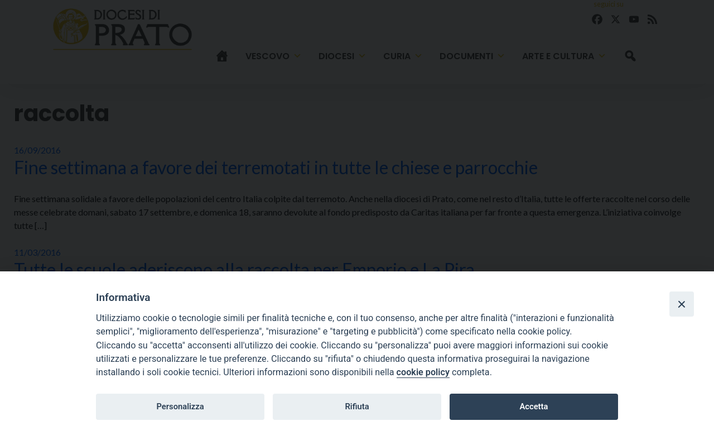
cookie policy (423, 372)
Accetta (533, 406)
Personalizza (180, 406)
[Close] (681, 303)
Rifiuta (357, 406)
